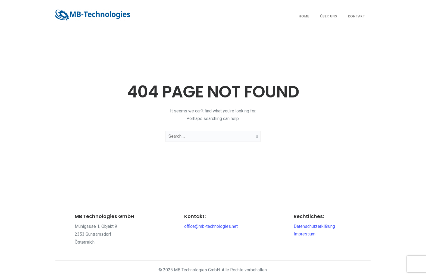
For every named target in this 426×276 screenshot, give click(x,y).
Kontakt (356, 16)
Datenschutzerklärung (314, 226)
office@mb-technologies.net (211, 226)
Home (304, 16)
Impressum (304, 234)
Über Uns (328, 16)
